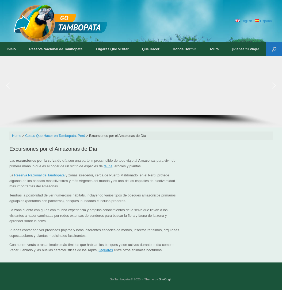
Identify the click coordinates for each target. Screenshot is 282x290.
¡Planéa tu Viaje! (245, 49)
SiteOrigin (166, 279)
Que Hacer (150, 49)
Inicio (11, 49)
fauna (108, 166)
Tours (214, 49)
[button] (274, 49)
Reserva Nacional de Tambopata (55, 49)
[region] (141, 91)
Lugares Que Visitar (112, 49)
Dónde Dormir (184, 49)
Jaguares (106, 250)
